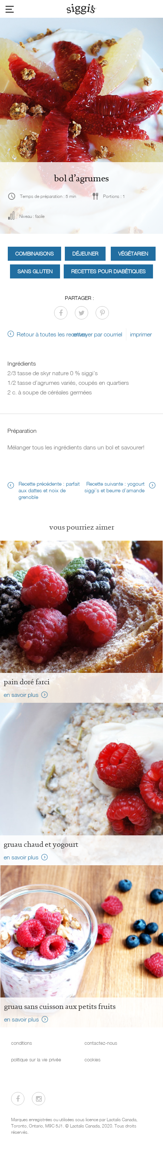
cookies (92, 1059)
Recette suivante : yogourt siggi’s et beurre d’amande (114, 486)
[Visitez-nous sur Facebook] (17, 1098)
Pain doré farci (27, 681)
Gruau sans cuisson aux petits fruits (60, 1006)
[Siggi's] (82, 8)
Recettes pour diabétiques (108, 271)
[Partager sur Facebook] (60, 312)
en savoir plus (21, 694)
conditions (21, 1043)
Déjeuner (85, 253)
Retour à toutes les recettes (52, 334)
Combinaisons (34, 253)
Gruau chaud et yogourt (41, 844)
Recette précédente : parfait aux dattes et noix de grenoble (49, 490)
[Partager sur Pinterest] (102, 312)
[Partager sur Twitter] (81, 312)
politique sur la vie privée (36, 1059)
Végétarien (133, 253)
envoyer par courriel (97, 334)
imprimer (141, 334)
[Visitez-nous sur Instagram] (38, 1098)
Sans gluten (35, 271)
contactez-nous (100, 1043)
